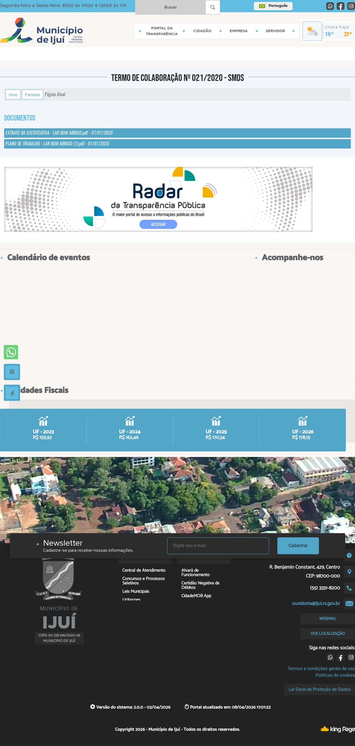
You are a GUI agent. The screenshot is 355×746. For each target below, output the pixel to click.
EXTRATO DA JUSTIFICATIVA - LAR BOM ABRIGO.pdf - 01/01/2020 (59, 133)
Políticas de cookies (335, 675)
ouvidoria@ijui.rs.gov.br (316, 603)
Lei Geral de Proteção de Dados (320, 689)
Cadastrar (298, 545)
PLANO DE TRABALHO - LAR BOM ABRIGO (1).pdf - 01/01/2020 (57, 144)
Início (13, 94)
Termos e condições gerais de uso (321, 668)
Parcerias (32, 94)
